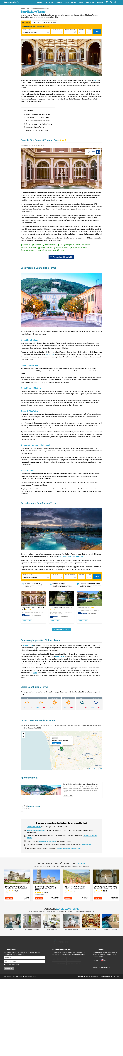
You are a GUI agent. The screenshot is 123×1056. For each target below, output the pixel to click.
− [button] (23, 736)
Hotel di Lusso (91, 933)
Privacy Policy (115, 989)
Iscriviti (9, 979)
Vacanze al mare (70, 2)
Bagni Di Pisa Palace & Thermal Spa (38, 114)
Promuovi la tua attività (83, 989)
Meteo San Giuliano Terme (35, 127)
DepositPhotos (106, 980)
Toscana (11, 2)
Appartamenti (51, 933)
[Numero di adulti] (81, 32)
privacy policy (15, 975)
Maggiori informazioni (79, 965)
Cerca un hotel (56, 743)
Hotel (12, 933)
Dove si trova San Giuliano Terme (37, 130)
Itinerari (59, 2)
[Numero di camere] (89, 32)
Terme (81, 2)
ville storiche (50, 354)
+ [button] (23, 733)
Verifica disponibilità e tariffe (63, 257)
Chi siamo (100, 960)
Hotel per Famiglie (71, 933)
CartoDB (100, 768)
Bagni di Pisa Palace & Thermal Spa (70, 556)
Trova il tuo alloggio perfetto (36, 841)
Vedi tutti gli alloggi (62, 629)
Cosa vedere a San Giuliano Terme (37, 118)
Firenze (39, 2)
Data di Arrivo (56, 29)
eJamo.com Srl (20, 989)
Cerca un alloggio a (29, 575)
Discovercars (86, 856)
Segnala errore (95, 989)
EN (95, 973)
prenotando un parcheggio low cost (69, 859)
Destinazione (27, 29)
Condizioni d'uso (105, 989)
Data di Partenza (70, 29)
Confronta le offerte (34, 838)
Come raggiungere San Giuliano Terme (39, 124)
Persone (81, 29)
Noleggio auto (51, 23)
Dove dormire (90, 2)
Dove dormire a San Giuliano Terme (38, 121)
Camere (89, 29)
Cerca (97, 31)
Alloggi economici (32, 933)
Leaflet (85, 768)
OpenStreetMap (92, 768)
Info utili (100, 2)
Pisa (94, 80)
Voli (38, 23)
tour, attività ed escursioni (47, 852)
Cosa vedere (49, 2)
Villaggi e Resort (110, 933)
